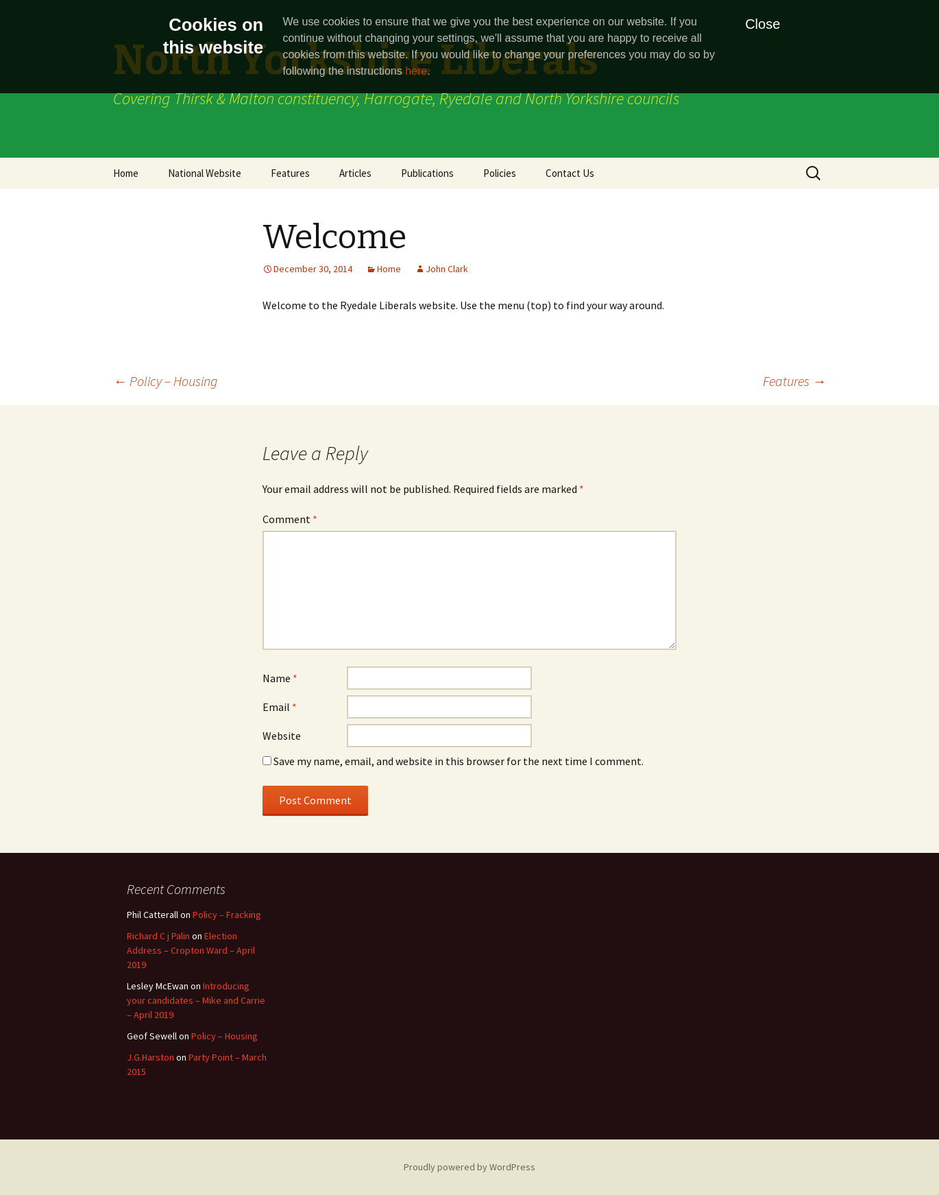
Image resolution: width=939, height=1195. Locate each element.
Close (762, 24)
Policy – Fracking (227, 914)
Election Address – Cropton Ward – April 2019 (191, 950)
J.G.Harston (150, 1057)
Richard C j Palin (158, 936)
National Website (204, 173)
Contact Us (570, 173)
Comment (290, 519)
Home (125, 173)
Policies (499, 173)
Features (290, 173)
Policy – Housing (165, 380)
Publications (427, 173)
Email (280, 707)
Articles (355, 173)
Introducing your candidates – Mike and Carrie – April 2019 (196, 1000)
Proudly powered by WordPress (469, 1167)
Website (282, 736)
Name (280, 678)
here (416, 71)
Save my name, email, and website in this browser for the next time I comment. (458, 761)
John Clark (447, 269)
